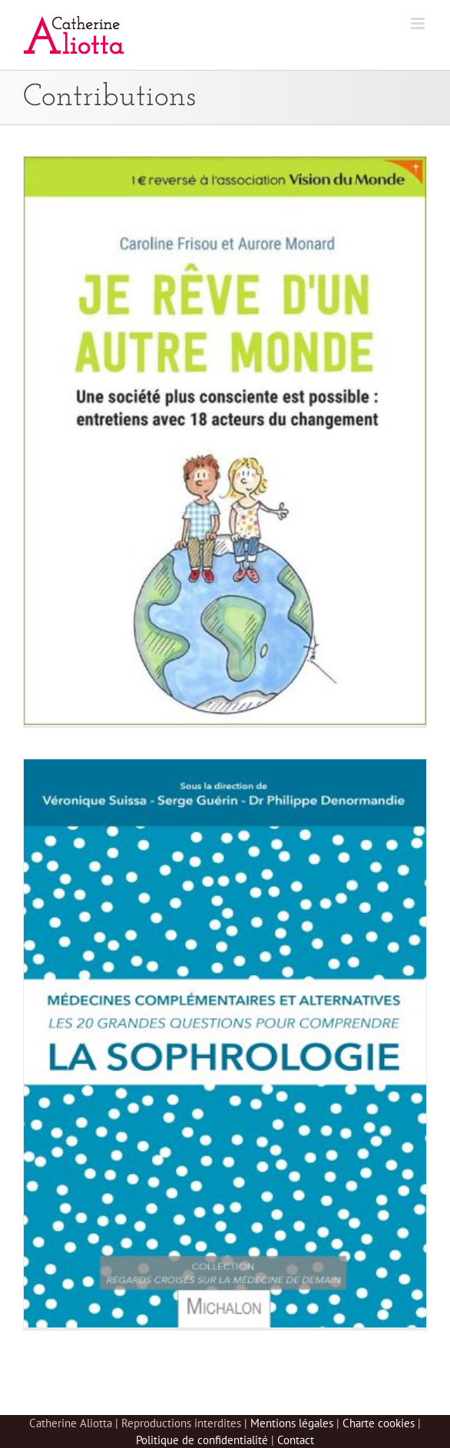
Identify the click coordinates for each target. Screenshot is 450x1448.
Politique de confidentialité (202, 1440)
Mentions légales (291, 1423)
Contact (295, 1440)
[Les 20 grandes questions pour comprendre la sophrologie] (225, 1043)
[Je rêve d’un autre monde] (225, 441)
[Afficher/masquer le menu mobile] (419, 23)
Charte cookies (378, 1423)
